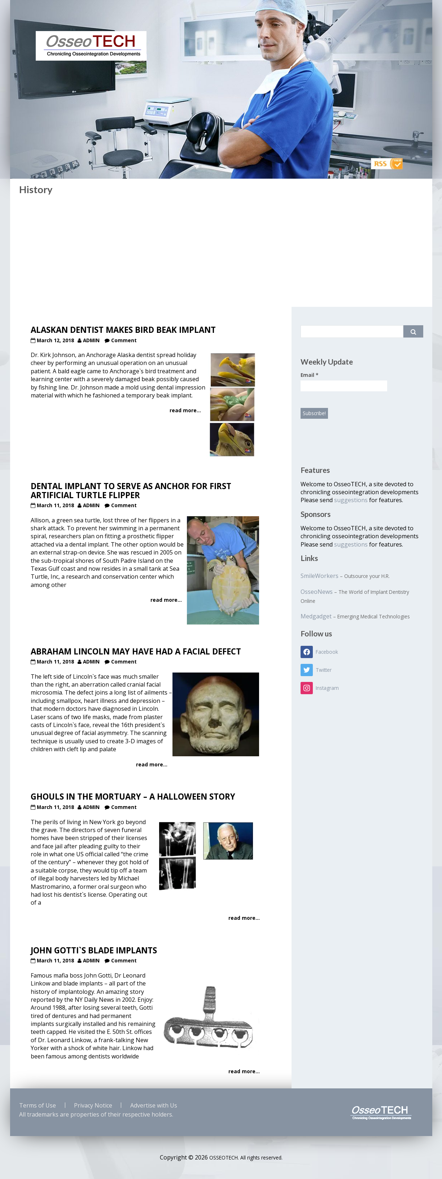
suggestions (351, 500)
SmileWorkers (319, 576)
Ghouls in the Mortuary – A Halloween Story (133, 796)
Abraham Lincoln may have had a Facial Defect (136, 651)
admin (91, 340)
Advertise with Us (153, 1105)
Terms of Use (37, 1105)
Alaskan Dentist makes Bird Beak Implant (123, 329)
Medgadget (316, 616)
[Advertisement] (221, 252)
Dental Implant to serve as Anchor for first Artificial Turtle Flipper (131, 490)
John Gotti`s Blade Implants (94, 950)
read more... (185, 410)
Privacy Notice (93, 1105)
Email (309, 374)
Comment (124, 340)
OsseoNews (317, 592)
